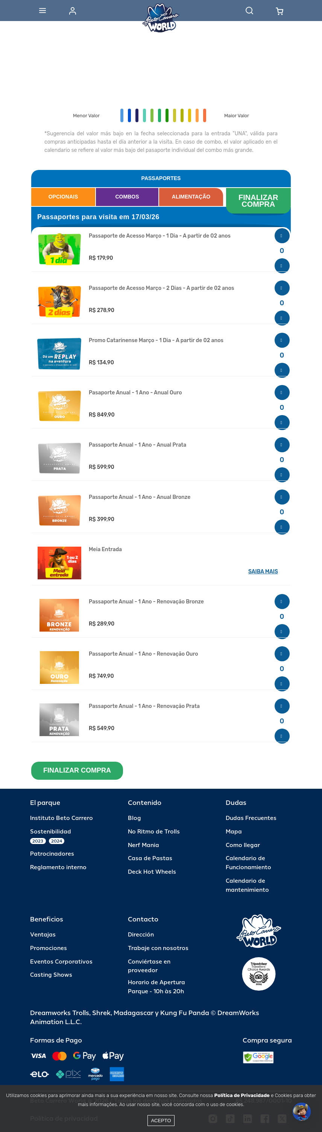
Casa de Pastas (150, 858)
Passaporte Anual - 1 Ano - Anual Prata (137, 445)
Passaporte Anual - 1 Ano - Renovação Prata (144, 706)
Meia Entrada (105, 550)
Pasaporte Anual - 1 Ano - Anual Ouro (135, 393)
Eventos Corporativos (61, 961)
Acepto (161, 1120)
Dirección (141, 934)
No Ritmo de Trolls (154, 831)
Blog (134, 818)
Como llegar (243, 845)
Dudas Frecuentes (251, 818)
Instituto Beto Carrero (61, 818)
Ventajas (43, 934)
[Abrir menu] (42, 10)
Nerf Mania (143, 845)
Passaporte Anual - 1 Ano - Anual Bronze (139, 497)
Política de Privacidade (242, 1095)
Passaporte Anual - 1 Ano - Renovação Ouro (143, 654)
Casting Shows (51, 975)
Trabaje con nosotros (158, 948)
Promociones (48, 948)
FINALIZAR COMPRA (259, 200)
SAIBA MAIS (263, 571)
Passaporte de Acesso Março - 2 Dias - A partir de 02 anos (161, 288)
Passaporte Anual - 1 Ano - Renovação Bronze (146, 602)
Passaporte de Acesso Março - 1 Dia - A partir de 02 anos (160, 236)
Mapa (234, 831)
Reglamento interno (58, 867)
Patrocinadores (52, 854)
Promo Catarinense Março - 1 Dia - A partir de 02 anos (156, 341)
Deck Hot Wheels (152, 872)
